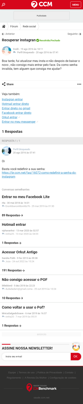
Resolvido (45, 40)
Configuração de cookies (63, 377)
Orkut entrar (9, 117)
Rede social (29, 26)
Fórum (14, 26)
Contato (69, 372)
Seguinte (73, 33)
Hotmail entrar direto (15, 104)
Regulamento (14, 377)
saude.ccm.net (41, 397)
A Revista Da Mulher (36, 377)
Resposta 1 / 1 (11, 140)
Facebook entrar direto (16, 113)
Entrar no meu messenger (18, 122)
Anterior (10, 33)
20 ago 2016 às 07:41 (47, 52)
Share (10, 84)
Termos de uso (27, 372)
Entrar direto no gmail (16, 108)
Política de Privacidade (49, 372)
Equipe (12, 372)
